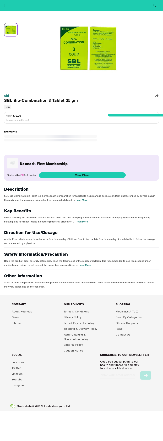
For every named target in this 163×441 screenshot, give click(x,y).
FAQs (119, 328)
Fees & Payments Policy (79, 323)
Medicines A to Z (127, 311)
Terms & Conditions (76, 311)
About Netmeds (22, 311)
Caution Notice (73, 350)
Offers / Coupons (127, 323)
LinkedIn (17, 373)
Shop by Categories (129, 317)
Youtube (17, 379)
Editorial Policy (73, 344)
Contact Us (123, 334)
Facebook (18, 362)
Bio (8, 107)
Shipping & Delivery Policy (80, 328)
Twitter (16, 368)
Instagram (18, 385)
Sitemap (17, 323)
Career (16, 317)
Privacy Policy (73, 317)
